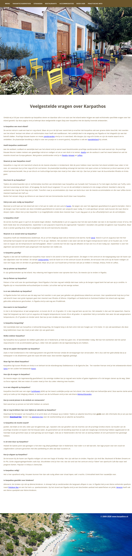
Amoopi (71, 155)
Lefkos (79, 155)
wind (93, 238)
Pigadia (65, 155)
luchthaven (35, 391)
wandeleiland (93, 139)
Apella (83, 152)
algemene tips (37, 417)
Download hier (16, 417)
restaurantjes (43, 259)
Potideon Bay (13, 487)
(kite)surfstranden (84, 394)
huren (68, 206)
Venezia (119, 487)
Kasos (33, 368)
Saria (6, 368)
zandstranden (49, 136)
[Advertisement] (66, 503)
